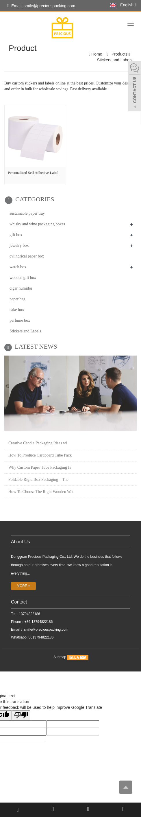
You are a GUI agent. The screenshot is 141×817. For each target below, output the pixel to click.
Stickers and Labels (114, 60)
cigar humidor (21, 288)
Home (96, 54)
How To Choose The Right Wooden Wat (40, 492)
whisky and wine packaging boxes (37, 224)
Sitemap (59, 657)
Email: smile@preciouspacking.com (41, 6)
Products (119, 54)
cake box (17, 310)
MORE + (23, 586)
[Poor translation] (21, 715)
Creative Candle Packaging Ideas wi (37, 443)
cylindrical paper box (27, 256)
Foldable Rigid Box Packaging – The (38, 479)
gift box (16, 235)
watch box (18, 267)
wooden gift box (23, 277)
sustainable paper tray (27, 213)
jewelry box (19, 245)
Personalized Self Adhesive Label (33, 172)
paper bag (17, 299)
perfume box (20, 320)
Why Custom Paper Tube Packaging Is (39, 467)
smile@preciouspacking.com (45, 630)
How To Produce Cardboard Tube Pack (40, 455)
